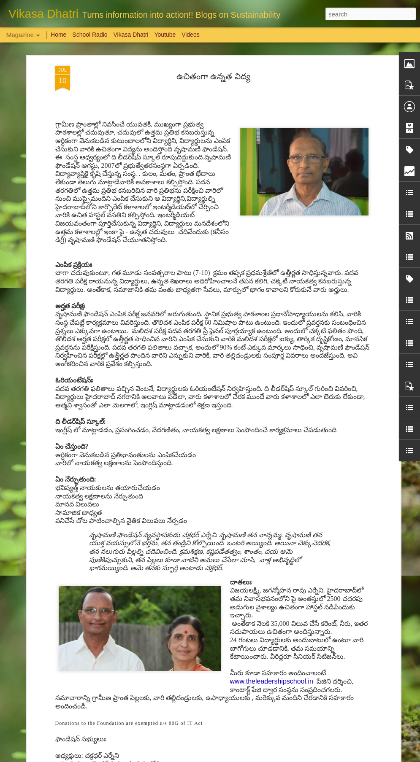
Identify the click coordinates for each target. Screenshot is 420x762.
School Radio (89, 34)
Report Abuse (261, 757)
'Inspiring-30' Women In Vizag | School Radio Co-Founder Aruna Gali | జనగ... (204, 660)
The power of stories (161, 414)
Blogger (236, 757)
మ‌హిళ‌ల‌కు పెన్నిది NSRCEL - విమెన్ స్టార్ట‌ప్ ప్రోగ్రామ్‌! (200, 561)
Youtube (165, 34)
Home (58, 34)
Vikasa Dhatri (130, 34)
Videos (191, 34)
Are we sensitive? (61, 508)
